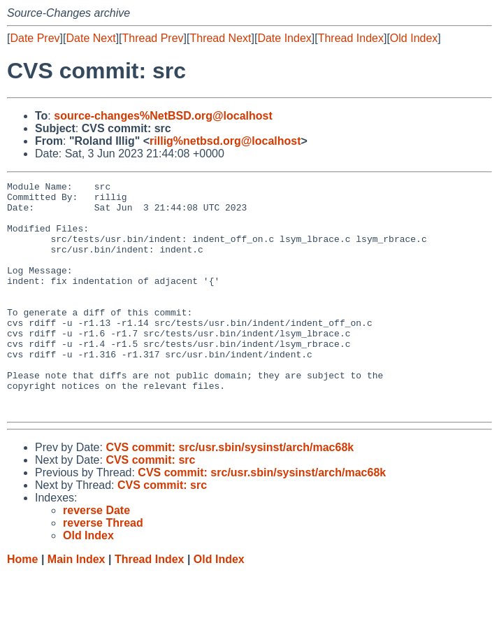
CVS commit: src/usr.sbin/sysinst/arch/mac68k (230, 493)
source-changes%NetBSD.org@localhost (163, 116)
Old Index (413, 38)
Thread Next (220, 38)
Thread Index (351, 38)
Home (22, 605)
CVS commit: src (150, 506)
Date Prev (34, 38)
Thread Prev (153, 38)
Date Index (284, 38)
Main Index (77, 605)
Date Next (90, 38)
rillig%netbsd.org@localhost (225, 141)
